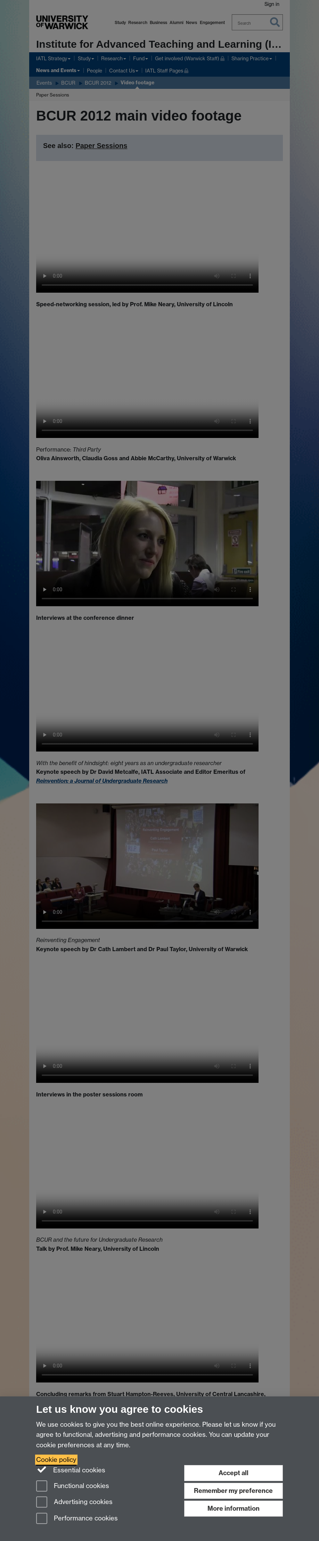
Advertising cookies (74, 1502)
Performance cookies (77, 1518)
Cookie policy (56, 1460)
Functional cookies (72, 1486)
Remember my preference (233, 1491)
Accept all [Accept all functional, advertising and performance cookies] (233, 1473)
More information (233, 1508)
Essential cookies (70, 1469)
